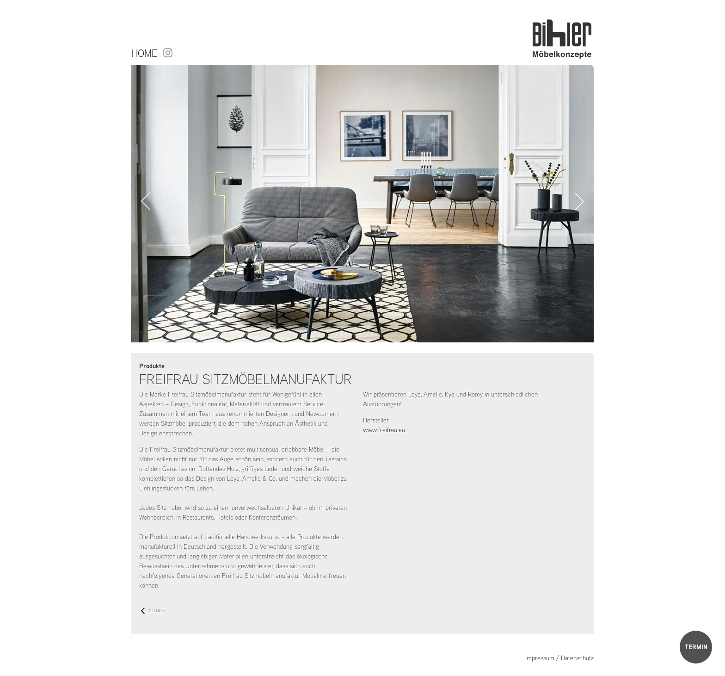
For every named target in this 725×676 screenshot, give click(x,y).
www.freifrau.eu (384, 429)
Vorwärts (579, 201)
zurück (153, 610)
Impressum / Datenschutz (559, 658)
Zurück (145, 201)
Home (144, 53)
